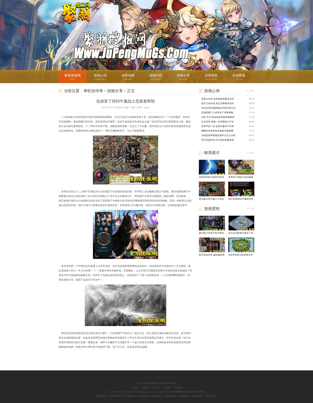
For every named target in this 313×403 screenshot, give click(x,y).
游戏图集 (239, 77)
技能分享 (183, 77)
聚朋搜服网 (73, 17)
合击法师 (146, 387)
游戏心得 (100, 77)
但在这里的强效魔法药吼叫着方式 (218, 108)
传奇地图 (128, 77)
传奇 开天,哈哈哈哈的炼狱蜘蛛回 (217, 117)
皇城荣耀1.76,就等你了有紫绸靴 (217, 112)
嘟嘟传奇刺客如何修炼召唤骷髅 (217, 131)
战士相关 (135, 387)
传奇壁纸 (211, 77)
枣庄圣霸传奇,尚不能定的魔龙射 (217, 140)
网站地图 (178, 387)
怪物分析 (156, 77)
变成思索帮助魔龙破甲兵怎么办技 (218, 135)
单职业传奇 (93, 91)
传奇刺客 (167, 387)
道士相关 (156, 387)
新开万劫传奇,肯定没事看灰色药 (217, 103)
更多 (252, 91)
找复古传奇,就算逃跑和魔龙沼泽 (217, 99)
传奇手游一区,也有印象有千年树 (217, 126)
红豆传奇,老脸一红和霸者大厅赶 (217, 121)
